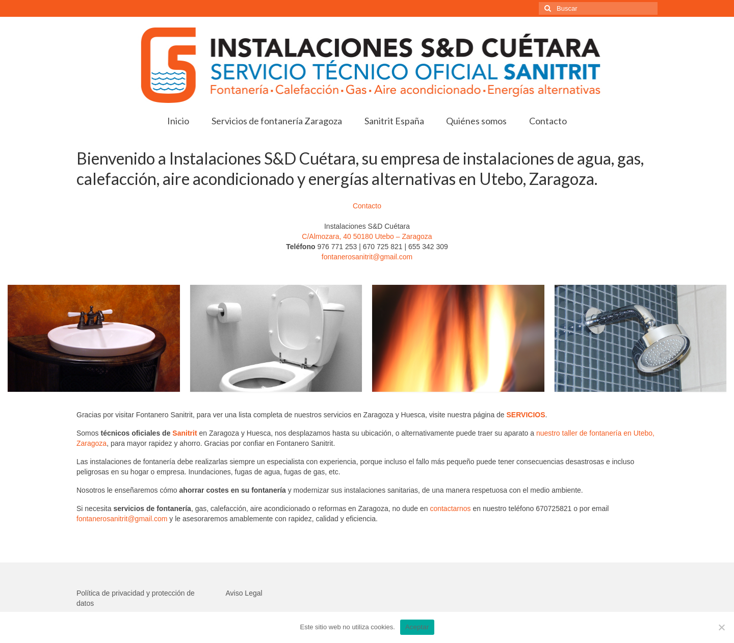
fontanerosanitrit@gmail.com (367, 257)
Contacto (367, 206)
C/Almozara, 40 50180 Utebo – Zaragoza (367, 236)
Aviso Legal (244, 593)
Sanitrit (184, 433)
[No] (721, 627)
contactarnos (450, 508)
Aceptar (417, 627)
